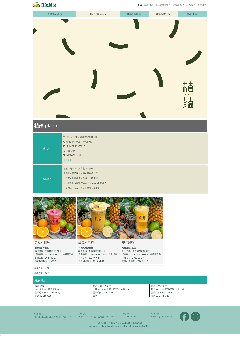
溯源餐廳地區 (133, 14)
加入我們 (190, 4)
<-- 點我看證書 (66, 254)
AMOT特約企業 (98, 14)
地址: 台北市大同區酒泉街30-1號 (81, 136)
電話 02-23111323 (160, 295)
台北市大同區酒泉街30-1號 (53, 289)
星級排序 (192, 14)
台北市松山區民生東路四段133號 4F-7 (52, 316)
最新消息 (148, 4)
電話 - (96, 295)
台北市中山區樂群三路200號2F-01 (114, 289)
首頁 (140, 4)
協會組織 (201, 4)
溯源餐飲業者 (162, 4)
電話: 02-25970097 (75, 146)
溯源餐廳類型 (162, 14)
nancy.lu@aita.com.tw (161, 316)
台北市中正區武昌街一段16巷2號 (172, 289)
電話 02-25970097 (44, 295)
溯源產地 (177, 4)
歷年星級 (67, 159)
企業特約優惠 (54, 14)
